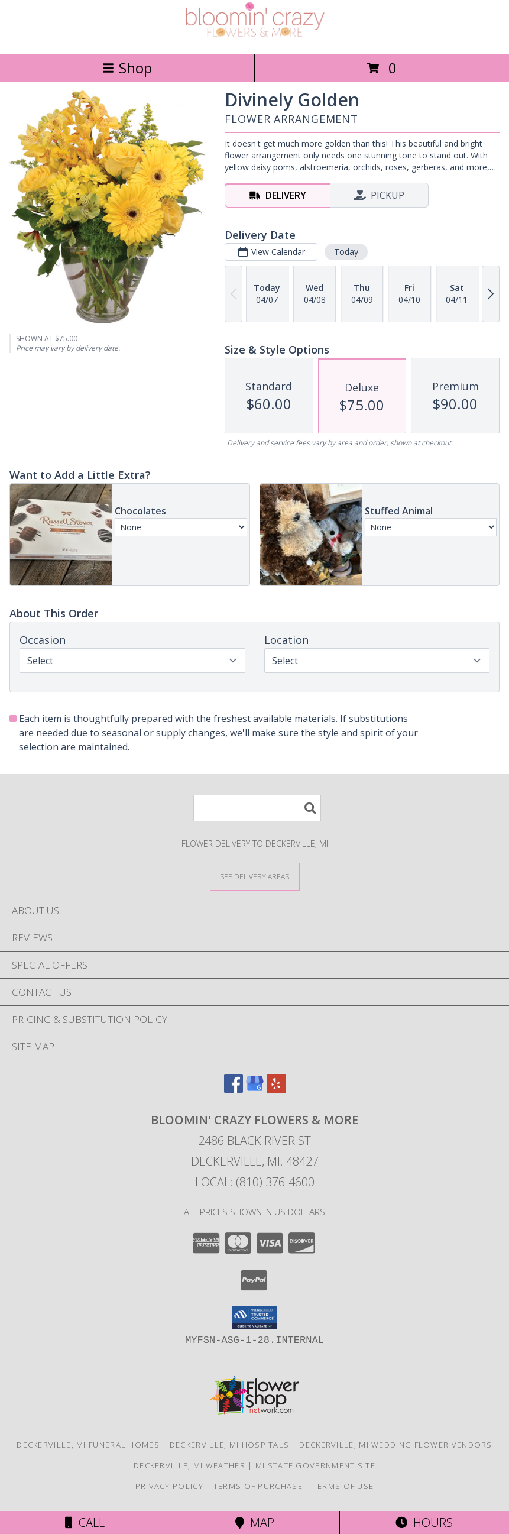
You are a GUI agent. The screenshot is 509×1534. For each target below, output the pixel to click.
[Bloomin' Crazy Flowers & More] (255, 36)
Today (346, 251)
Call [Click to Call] (85, 1522)
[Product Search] (257, 808)
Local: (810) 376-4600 (255, 1182)
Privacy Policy (169, 1486)
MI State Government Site (315, 1465)
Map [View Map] (254, 1522)
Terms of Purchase (258, 1486)
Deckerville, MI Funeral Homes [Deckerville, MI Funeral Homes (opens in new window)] (88, 1444)
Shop (127, 67)
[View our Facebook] (233, 1089)
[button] (254, 1317)
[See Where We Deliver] (255, 876)
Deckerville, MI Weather (189, 1465)
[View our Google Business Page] (254, 1089)
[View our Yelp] (276, 1089)
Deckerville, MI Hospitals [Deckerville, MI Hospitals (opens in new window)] (230, 1444)
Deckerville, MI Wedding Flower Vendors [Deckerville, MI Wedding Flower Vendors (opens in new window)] (395, 1444)
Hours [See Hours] (424, 1522)
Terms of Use (343, 1486)
